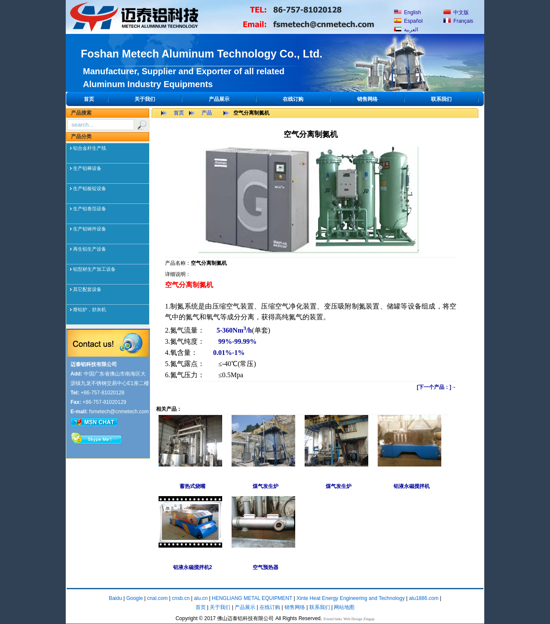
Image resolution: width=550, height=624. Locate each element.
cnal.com (157, 598)
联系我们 (441, 99)
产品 (207, 113)
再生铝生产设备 (89, 248)
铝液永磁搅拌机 (412, 486)
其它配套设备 (87, 289)
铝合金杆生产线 (89, 148)
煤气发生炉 (265, 486)
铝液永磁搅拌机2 (192, 567)
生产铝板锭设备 (89, 188)
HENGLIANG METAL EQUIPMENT (252, 598)
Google (134, 598)
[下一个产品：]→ (436, 387)
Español (408, 21)
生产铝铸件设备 (89, 228)
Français (458, 21)
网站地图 (344, 607)
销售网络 (367, 99)
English (407, 12)
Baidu (115, 598)
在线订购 (293, 99)
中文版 (456, 12)
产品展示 (219, 99)
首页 (89, 99)
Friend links (333, 619)
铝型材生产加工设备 (94, 269)
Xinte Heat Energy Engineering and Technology (350, 598)
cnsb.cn (180, 598)
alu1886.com (424, 598)
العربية (406, 30)
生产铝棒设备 (87, 168)
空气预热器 (265, 567)
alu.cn (201, 598)
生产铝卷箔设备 (89, 208)
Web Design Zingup (358, 619)
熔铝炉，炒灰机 (89, 309)
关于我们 (144, 99)
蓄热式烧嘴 (192, 486)
